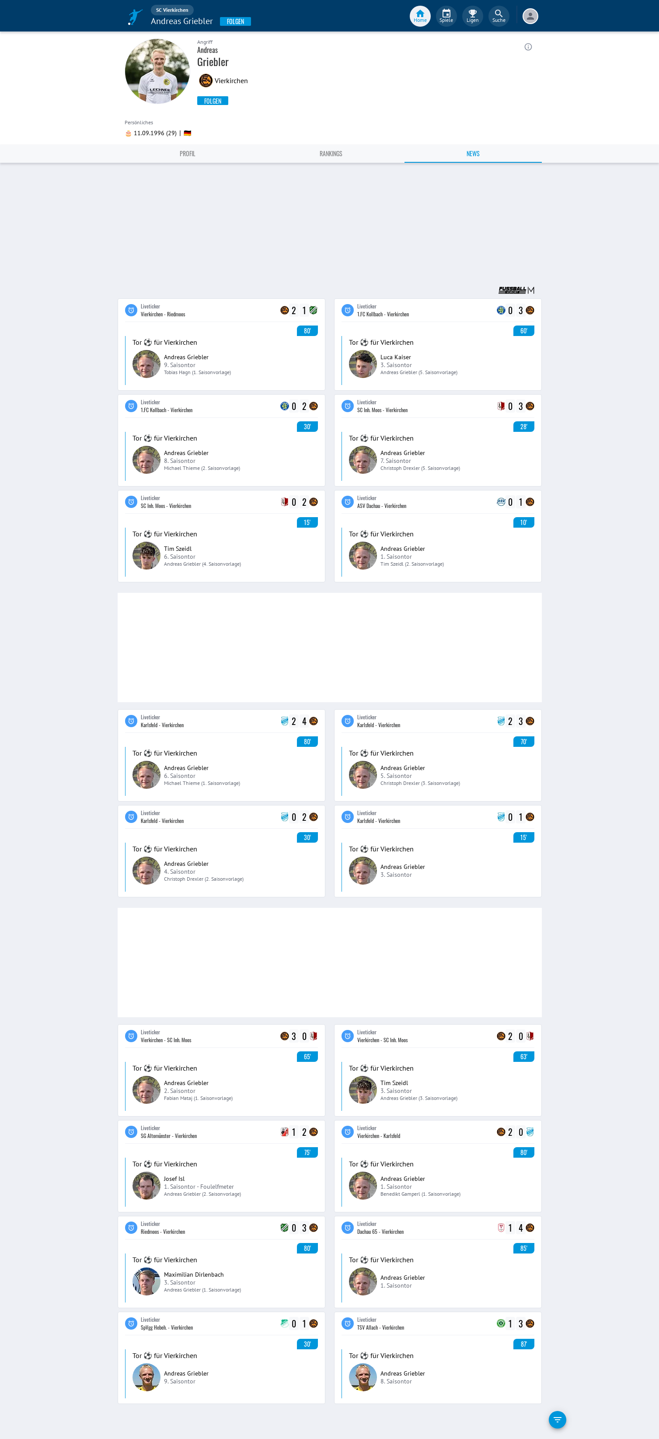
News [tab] (473, 153)
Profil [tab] (187, 153)
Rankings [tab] (331, 153)
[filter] (557, 1419)
